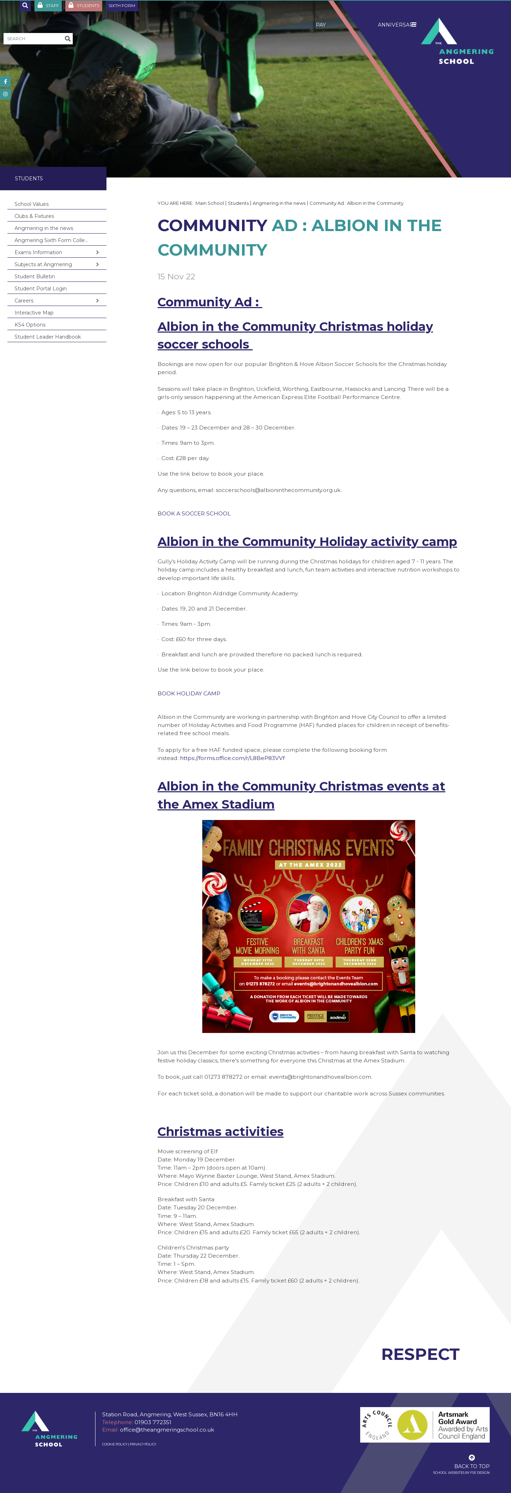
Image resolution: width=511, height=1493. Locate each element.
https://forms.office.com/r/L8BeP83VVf (232, 758)
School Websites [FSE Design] (449, 1473)
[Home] (457, 41)
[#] (5, 81)
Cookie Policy (114, 1444)
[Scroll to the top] (472, 1461)
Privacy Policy (143, 1444)
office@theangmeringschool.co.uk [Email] (167, 1429)
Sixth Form (122, 5)
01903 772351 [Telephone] (152, 1422)
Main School (210, 203)
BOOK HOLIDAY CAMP (189, 693)
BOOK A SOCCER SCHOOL (194, 513)
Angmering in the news (279, 203)
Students (29, 178)
